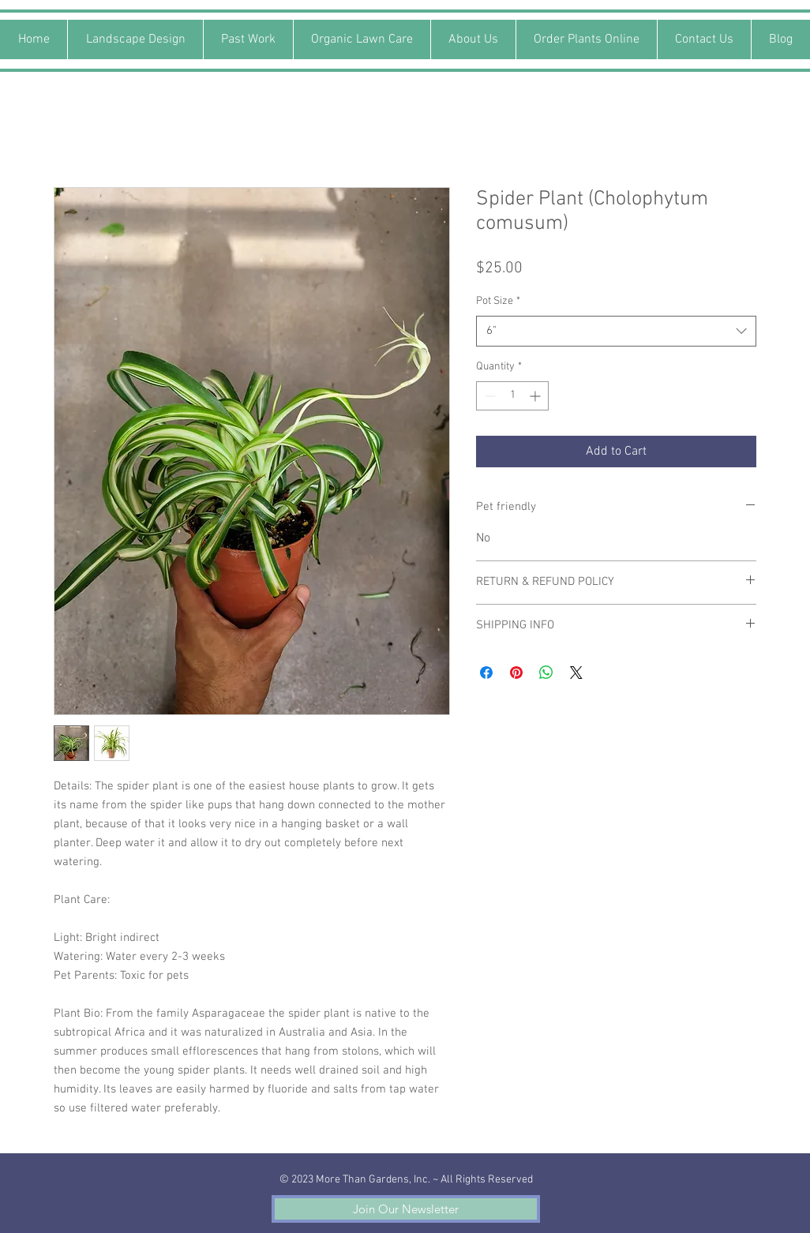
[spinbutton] (512, 396)
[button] (406, 1209)
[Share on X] (576, 672)
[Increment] (536, 396)
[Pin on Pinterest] (516, 672)
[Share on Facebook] (486, 672)
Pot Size (498, 301)
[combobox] (616, 331)
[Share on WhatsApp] (546, 672)
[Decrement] (488, 396)
